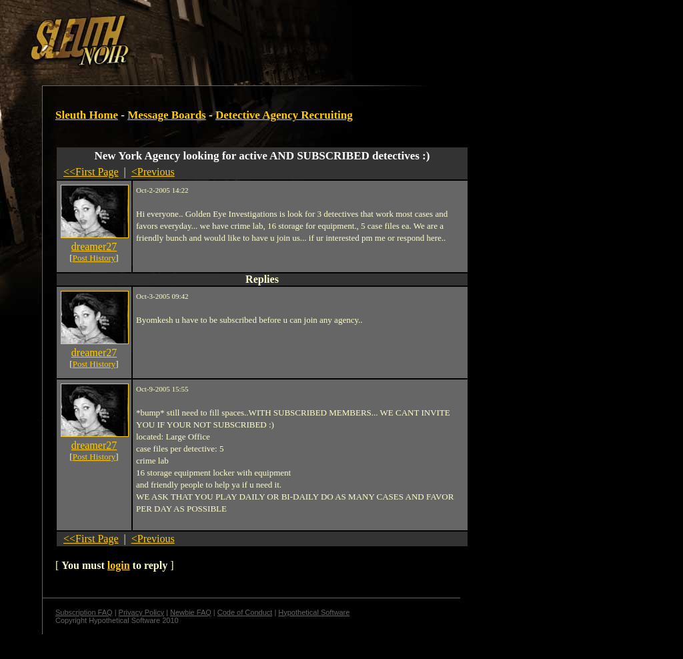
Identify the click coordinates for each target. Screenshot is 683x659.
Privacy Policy (141, 612)
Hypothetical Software (314, 612)
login (118, 565)
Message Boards (166, 115)
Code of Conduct (245, 612)
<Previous (153, 171)
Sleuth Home (86, 115)
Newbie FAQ (190, 612)
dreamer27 (94, 246)
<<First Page (91, 171)
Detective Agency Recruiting (284, 115)
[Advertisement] (231, 35)
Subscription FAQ (84, 612)
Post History (94, 258)
